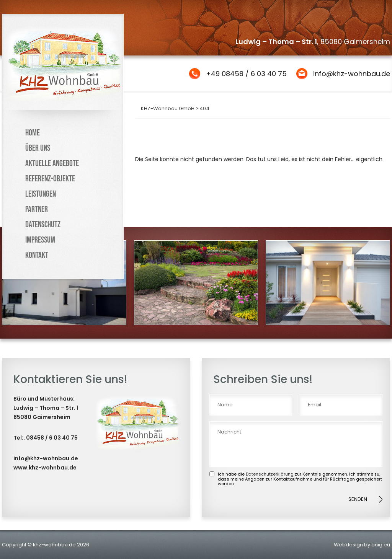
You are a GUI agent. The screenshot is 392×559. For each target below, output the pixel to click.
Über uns (37, 148)
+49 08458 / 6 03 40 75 (246, 73)
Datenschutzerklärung (270, 474)
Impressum (40, 240)
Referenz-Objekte (50, 179)
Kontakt (36, 255)
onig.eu (380, 544)
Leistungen (40, 194)
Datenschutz (42, 225)
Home (32, 133)
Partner (36, 209)
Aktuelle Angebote (52, 163)
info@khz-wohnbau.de (351, 73)
